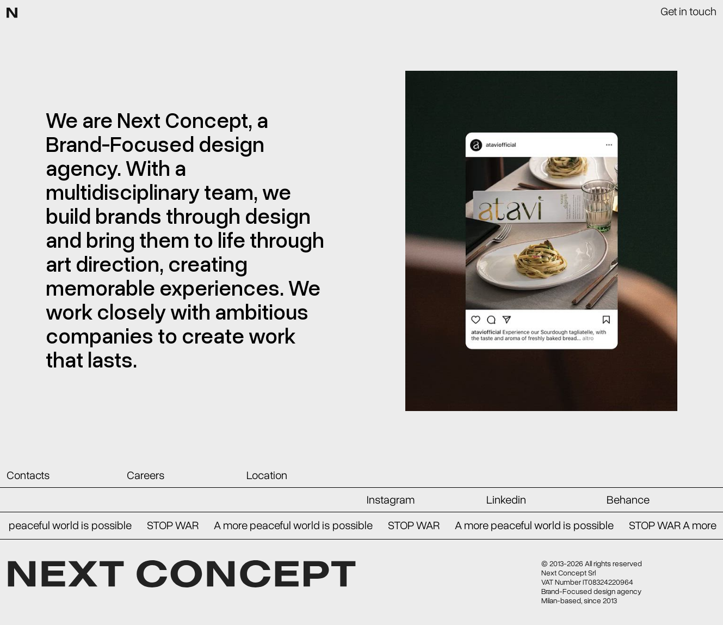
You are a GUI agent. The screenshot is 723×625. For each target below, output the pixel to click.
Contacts (28, 475)
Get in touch (688, 10)
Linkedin (506, 499)
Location (266, 475)
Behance (628, 499)
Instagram (391, 499)
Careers (145, 475)
